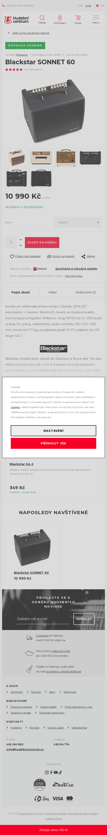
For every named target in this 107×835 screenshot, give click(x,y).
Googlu (15, 407)
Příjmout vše (53, 443)
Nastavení (53, 431)
